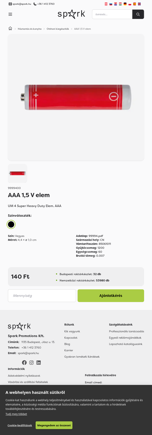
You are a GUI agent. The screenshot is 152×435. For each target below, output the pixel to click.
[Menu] (10, 14)
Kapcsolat (70, 337)
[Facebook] (24, 362)
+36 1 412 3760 (45, 4)
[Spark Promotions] (71, 14)
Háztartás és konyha (30, 28)
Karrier (68, 350)
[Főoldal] (31, 327)
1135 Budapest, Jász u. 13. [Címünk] (38, 342)
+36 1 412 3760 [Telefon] (31, 347)
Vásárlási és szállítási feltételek (28, 382)
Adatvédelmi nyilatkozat (24, 375)
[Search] (138, 14)
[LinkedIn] (38, 362)
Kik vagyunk (72, 331)
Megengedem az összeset (54, 425)
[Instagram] (31, 362)
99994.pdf (89, 236)
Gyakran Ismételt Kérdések (82, 356)
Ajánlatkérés (110, 295)
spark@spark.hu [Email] (28, 353)
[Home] (10, 29)
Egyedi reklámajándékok (125, 337)
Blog (67, 344)
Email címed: (93, 382)
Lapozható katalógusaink (125, 344)
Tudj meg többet (16, 414)
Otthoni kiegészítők (58, 28)
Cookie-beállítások (20, 425)
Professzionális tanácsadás (126, 331)
